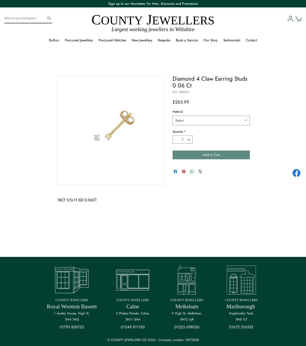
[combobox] (211, 120)
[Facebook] (296, 173)
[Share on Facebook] (175, 171)
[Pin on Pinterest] (183, 171)
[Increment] (189, 139)
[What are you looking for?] (21, 18)
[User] (290, 18)
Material (178, 111)
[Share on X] (200, 171)
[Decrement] (176, 139)
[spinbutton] (183, 139)
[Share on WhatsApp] (192, 171)
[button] (298, 18)
